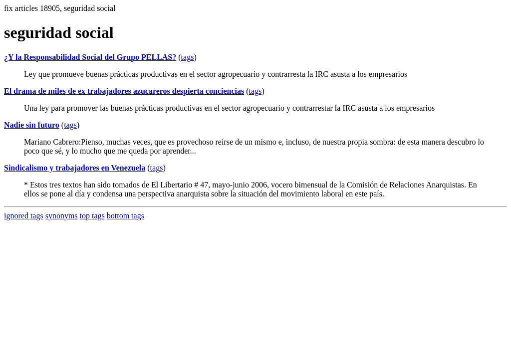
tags (187, 57)
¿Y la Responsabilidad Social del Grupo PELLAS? (90, 57)
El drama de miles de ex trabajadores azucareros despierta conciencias (124, 91)
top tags (92, 215)
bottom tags (125, 215)
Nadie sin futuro (31, 125)
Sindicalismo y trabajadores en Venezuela (74, 168)
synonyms (61, 215)
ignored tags (23, 215)
